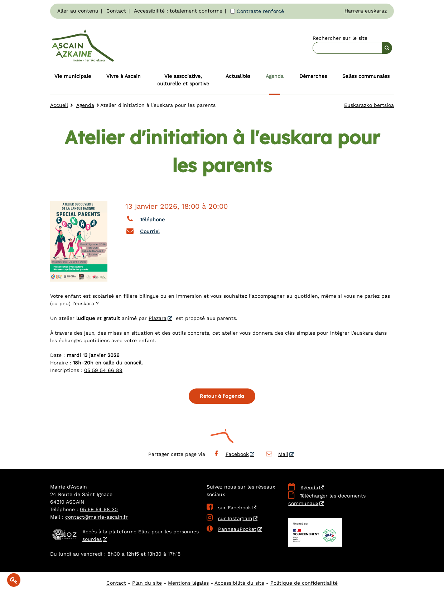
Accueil (59, 105)
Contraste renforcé (260, 11)
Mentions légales (188, 583)
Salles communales (366, 76)
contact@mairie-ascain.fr (96, 517)
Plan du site (147, 583)
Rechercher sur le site (340, 38)
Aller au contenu (77, 11)
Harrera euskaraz (365, 11)
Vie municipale (72, 76)
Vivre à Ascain (123, 76)
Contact (116, 11)
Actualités (238, 76)
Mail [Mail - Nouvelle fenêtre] (277, 454)
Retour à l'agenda (222, 396)
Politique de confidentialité (304, 583)
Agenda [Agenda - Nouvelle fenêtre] (309, 487)
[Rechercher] (387, 48)
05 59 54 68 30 (99, 509)
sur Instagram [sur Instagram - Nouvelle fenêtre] (229, 518)
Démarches (313, 76)
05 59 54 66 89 (103, 370)
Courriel (142, 230)
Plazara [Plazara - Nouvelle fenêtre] (157, 318)
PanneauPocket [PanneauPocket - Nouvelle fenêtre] (231, 529)
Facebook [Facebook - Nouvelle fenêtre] (230, 454)
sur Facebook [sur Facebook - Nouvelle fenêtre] (229, 507)
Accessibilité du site (239, 583)
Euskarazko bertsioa (369, 105)
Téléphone (145, 218)
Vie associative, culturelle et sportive (183, 79)
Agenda (275, 76)
